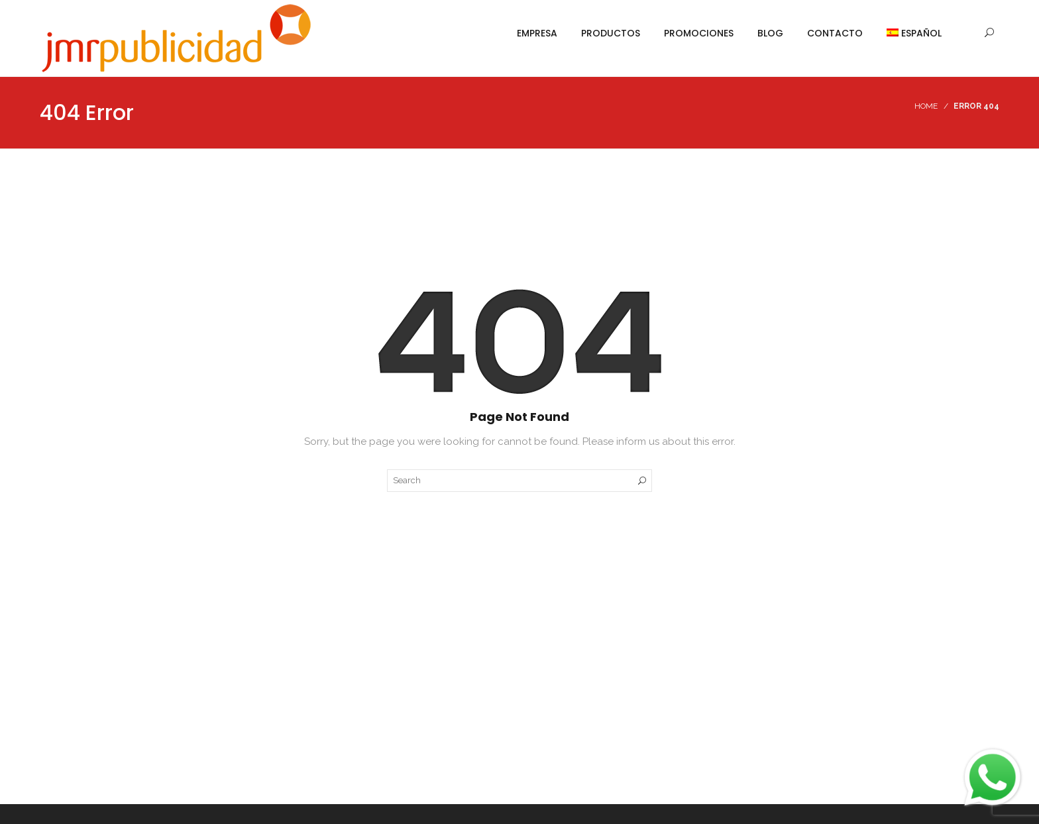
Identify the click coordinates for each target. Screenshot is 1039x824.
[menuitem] (908, 33)
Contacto (835, 33)
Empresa (537, 33)
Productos (610, 33)
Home (926, 106)
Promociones (699, 33)
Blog (770, 33)
